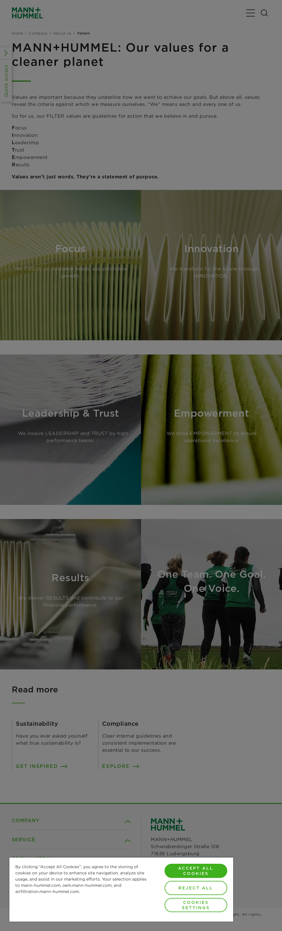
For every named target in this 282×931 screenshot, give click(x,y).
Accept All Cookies (195, 871)
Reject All (195, 888)
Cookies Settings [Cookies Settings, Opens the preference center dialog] (196, 905)
